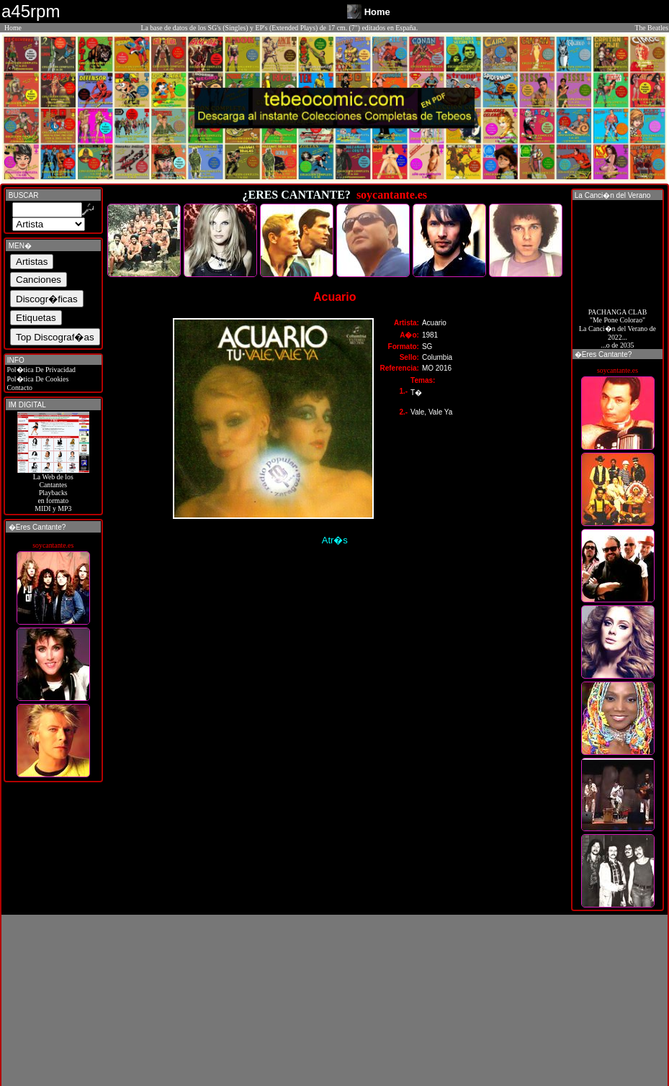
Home (13, 28)
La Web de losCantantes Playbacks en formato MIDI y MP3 (53, 489)
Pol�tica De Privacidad (40, 370)
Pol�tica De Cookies (36, 379)
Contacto (18, 388)
